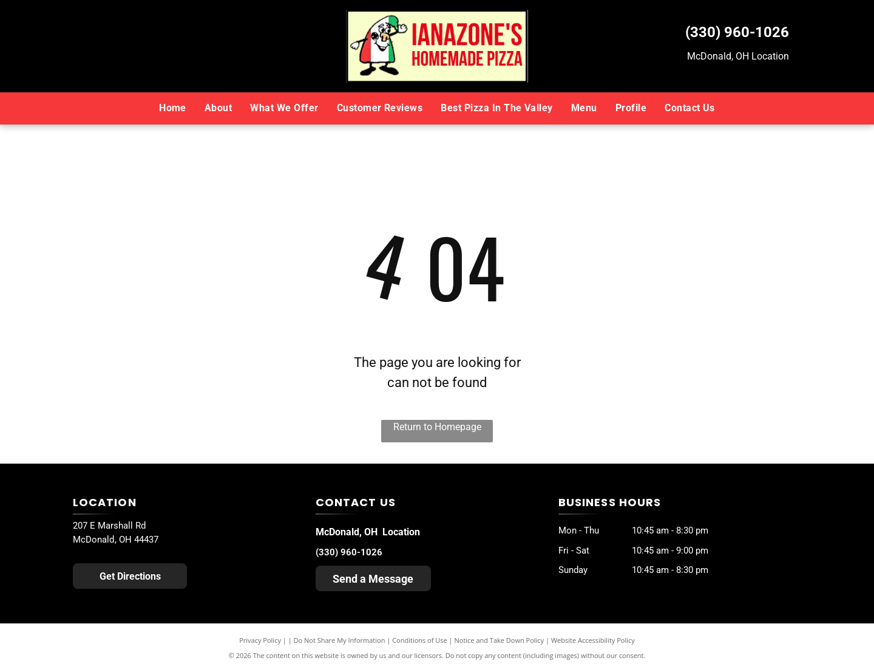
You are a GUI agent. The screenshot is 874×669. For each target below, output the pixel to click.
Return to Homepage (437, 427)
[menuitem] (172, 108)
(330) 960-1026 (737, 32)
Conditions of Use (419, 640)
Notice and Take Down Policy (499, 640)
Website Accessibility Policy (593, 640)
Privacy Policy (260, 640)
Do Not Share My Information (339, 640)
